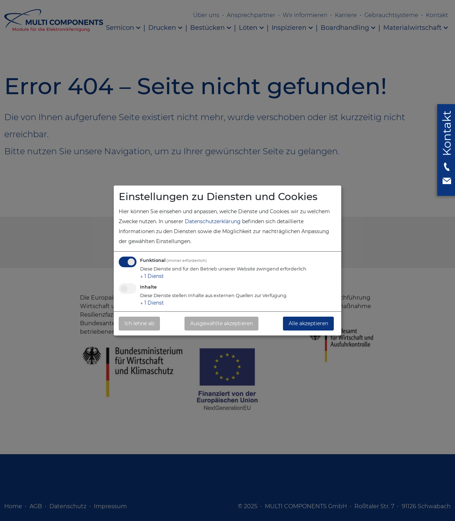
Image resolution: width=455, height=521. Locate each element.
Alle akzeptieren (308, 323)
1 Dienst (152, 276)
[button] (447, 149)
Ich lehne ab (139, 323)
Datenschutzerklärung (213, 221)
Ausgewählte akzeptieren (221, 323)
